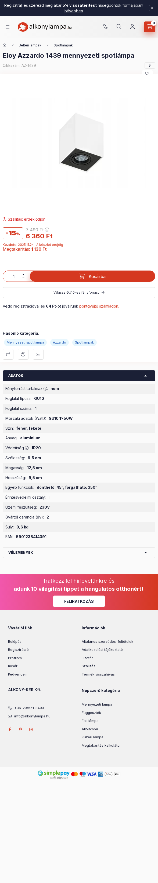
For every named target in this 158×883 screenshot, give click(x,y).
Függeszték (91, 712)
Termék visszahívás (98, 674)
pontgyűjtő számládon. (99, 306)
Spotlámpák (63, 45)
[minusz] (23, 277)
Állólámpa (90, 729)
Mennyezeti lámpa (97, 704)
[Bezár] (152, 8)
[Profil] (132, 26)
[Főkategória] (4, 45)
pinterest (20, 729)
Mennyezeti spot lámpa (25, 342)
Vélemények (20, 552)
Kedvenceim (18, 674)
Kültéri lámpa (92, 737)
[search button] (119, 26)
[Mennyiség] (14, 276)
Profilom (15, 658)
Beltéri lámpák (30, 45)
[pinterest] (150, 65)
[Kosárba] (92, 276)
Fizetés (88, 658)
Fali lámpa (90, 720)
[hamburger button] (7, 27)
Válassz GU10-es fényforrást (76, 292)
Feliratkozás (79, 601)
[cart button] (149, 26)
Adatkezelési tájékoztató (102, 649)
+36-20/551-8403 (106, 27)
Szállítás (88, 666)
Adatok (15, 376)
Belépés (14, 641)
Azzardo (59, 342)
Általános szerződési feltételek (107, 641)
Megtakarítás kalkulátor (101, 745)
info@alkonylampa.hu (32, 716)
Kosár (12, 666)
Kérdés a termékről (23, 354)
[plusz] (23, 274)
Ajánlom (38, 354)
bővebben (73, 11)
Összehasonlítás (8, 354)
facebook (9, 729)
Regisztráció (18, 649)
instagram (31, 729)
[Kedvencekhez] (147, 73)
